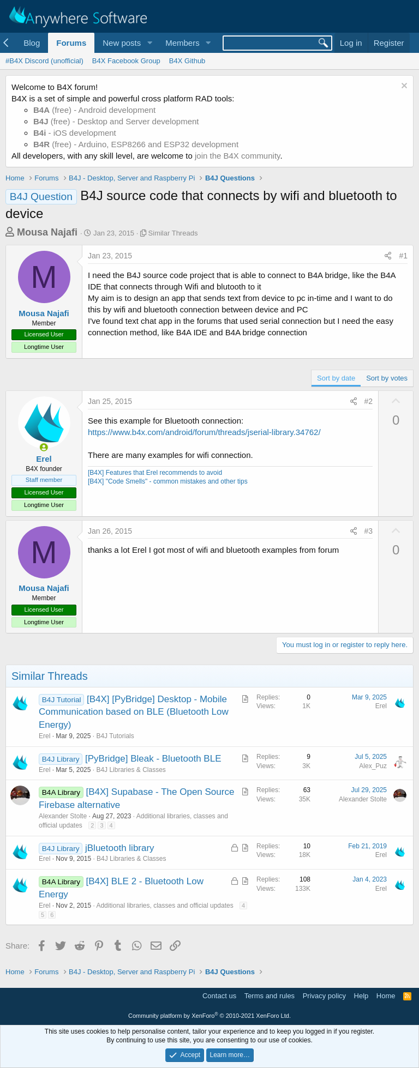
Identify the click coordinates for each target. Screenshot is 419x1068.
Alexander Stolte (63, 816)
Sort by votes (387, 378)
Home (386, 996)
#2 (368, 401)
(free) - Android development (94, 109)
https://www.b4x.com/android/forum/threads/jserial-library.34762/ (204, 432)
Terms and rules (269, 996)
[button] (149, 43)
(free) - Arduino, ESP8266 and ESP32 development (135, 144)
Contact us (219, 996)
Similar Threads (173, 233)
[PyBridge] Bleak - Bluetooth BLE (153, 758)
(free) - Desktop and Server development (116, 121)
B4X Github (187, 61)
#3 (368, 531)
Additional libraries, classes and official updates (164, 905)
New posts (122, 42)
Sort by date (336, 378)
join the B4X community (237, 155)
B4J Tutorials (115, 736)
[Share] (388, 256)
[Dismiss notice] (403, 87)
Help (361, 996)
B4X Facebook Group (126, 61)
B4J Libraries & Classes (130, 770)
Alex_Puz (373, 766)
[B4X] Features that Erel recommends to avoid (155, 472)
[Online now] (44, 447)
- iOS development (74, 132)
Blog (31, 42)
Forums (71, 42)
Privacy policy (324, 996)
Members (182, 42)
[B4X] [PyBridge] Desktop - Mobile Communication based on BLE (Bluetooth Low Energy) (134, 712)
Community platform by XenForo (209, 1015)
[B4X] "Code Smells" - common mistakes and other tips (168, 481)
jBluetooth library (119, 848)
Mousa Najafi (47, 232)
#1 (403, 255)
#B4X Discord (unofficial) (44, 61)
